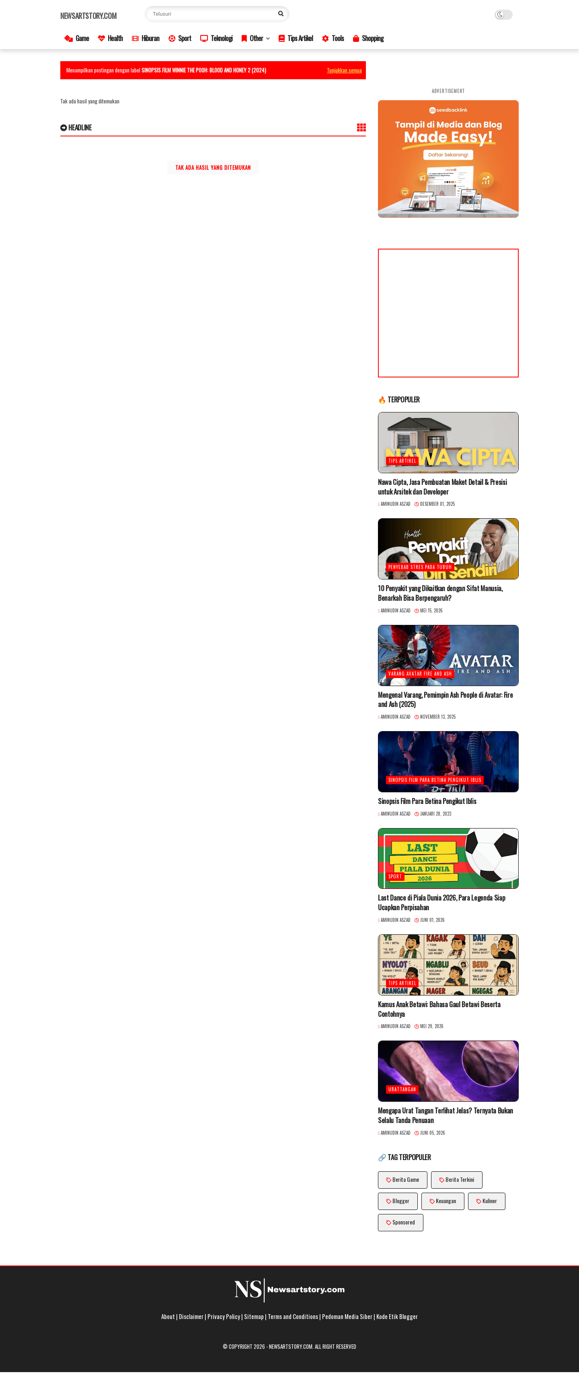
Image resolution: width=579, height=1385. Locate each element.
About (168, 1316)
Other (252, 38)
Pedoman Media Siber (347, 1316)
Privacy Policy (223, 1316)
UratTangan (402, 1089)
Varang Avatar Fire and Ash (420, 673)
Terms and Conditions (293, 1316)
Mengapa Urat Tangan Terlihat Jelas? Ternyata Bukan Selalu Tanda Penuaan (445, 1115)
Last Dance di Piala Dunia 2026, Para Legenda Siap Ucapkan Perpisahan (441, 902)
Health (110, 38)
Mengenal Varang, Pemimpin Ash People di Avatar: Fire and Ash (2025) (445, 699)
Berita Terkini (460, 1179)
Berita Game (405, 1179)
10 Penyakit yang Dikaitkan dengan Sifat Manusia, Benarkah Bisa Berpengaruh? (440, 593)
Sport (179, 38)
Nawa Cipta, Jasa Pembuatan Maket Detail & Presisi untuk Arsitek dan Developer (442, 487)
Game (76, 38)
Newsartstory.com (88, 15)
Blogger (400, 1200)
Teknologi (216, 38)
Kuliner (489, 1200)
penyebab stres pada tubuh (420, 567)
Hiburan (145, 38)
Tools (333, 38)
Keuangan (446, 1200)
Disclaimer (191, 1316)
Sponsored (403, 1222)
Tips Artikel (296, 38)
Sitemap (254, 1316)
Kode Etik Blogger (397, 1316)
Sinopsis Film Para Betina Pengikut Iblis (434, 780)
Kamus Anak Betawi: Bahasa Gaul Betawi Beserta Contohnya (439, 1009)
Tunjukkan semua (344, 70)
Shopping (368, 38)
